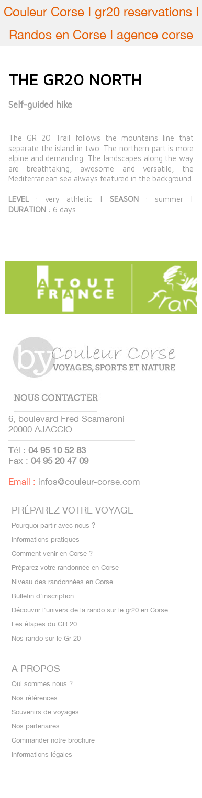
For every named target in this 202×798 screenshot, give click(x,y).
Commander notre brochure (53, 740)
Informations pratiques (46, 539)
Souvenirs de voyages (45, 712)
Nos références (35, 698)
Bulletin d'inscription (43, 596)
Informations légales (42, 754)
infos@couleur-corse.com (89, 481)
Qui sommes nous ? (42, 684)
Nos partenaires (36, 726)
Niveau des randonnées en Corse (62, 582)
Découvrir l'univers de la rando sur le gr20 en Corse (90, 610)
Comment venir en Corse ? (52, 553)
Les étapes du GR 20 (44, 624)
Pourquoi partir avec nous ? (53, 525)
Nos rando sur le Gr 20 (46, 638)
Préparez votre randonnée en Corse (65, 568)
